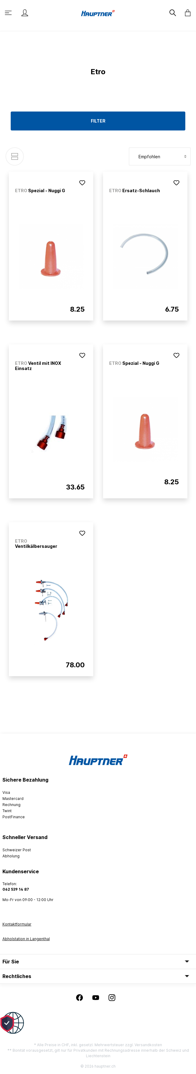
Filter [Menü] (98, 120)
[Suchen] (173, 13)
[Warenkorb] (186, 13)
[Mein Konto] (25, 13)
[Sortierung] (160, 156)
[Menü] (8, 13)
